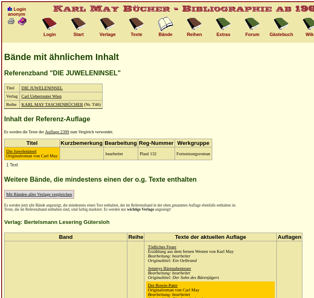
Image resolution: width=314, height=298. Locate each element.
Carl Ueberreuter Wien (42, 96)
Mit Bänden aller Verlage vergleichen (39, 194)
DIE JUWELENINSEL (42, 88)
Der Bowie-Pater (162, 285)
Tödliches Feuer (162, 247)
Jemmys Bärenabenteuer (169, 268)
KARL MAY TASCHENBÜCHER (52, 104)
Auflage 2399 (57, 132)
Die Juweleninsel (21, 151)
